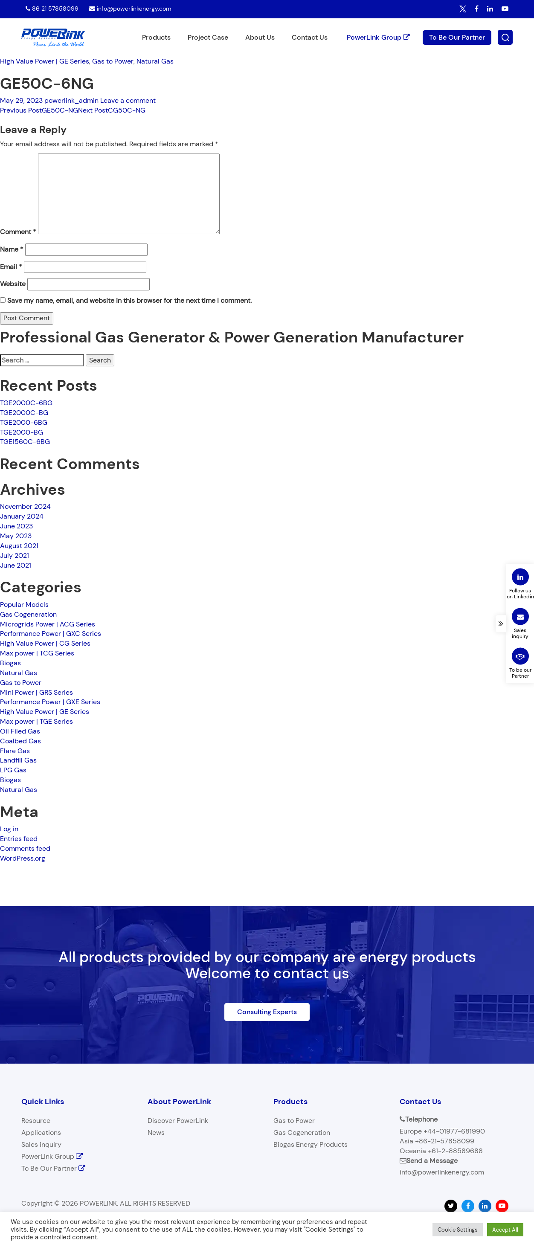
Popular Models (24, 604)
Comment (18, 231)
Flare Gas (15, 750)
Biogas (10, 662)
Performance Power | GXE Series (50, 701)
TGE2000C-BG (24, 412)
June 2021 (15, 565)
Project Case (208, 37)
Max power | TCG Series (37, 653)
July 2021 (14, 555)
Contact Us (310, 37)
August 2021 (19, 545)
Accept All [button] (505, 1229)
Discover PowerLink (178, 1120)
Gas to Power (113, 61)
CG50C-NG (111, 110)
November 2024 (25, 506)
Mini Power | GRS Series (36, 692)
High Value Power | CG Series (45, 643)
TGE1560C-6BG (25, 441)
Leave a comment (128, 100)
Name (11, 249)
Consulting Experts (267, 1011)
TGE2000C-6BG (26, 402)
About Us (260, 37)
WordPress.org (22, 858)
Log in (9, 828)
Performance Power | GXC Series (50, 633)
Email (11, 266)
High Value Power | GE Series (44, 61)
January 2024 (22, 516)
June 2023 (16, 526)
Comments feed (25, 848)
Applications (41, 1132)
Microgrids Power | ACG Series (47, 624)
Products (156, 37)
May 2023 (16, 535)
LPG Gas (13, 770)
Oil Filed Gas (20, 731)
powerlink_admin (71, 100)
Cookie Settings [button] (458, 1229)
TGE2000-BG (21, 432)
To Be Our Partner (457, 36)
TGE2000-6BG (23, 422)
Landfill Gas (18, 760)
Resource (35, 1120)
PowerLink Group (378, 36)
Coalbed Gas (20, 741)
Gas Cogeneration (28, 614)
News (156, 1132)
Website (13, 283)
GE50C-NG (39, 110)
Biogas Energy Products (310, 1144)
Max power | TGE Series (36, 721)
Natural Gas (155, 61)
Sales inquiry (41, 1144)
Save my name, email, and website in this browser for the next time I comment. (129, 300)
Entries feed (19, 838)
